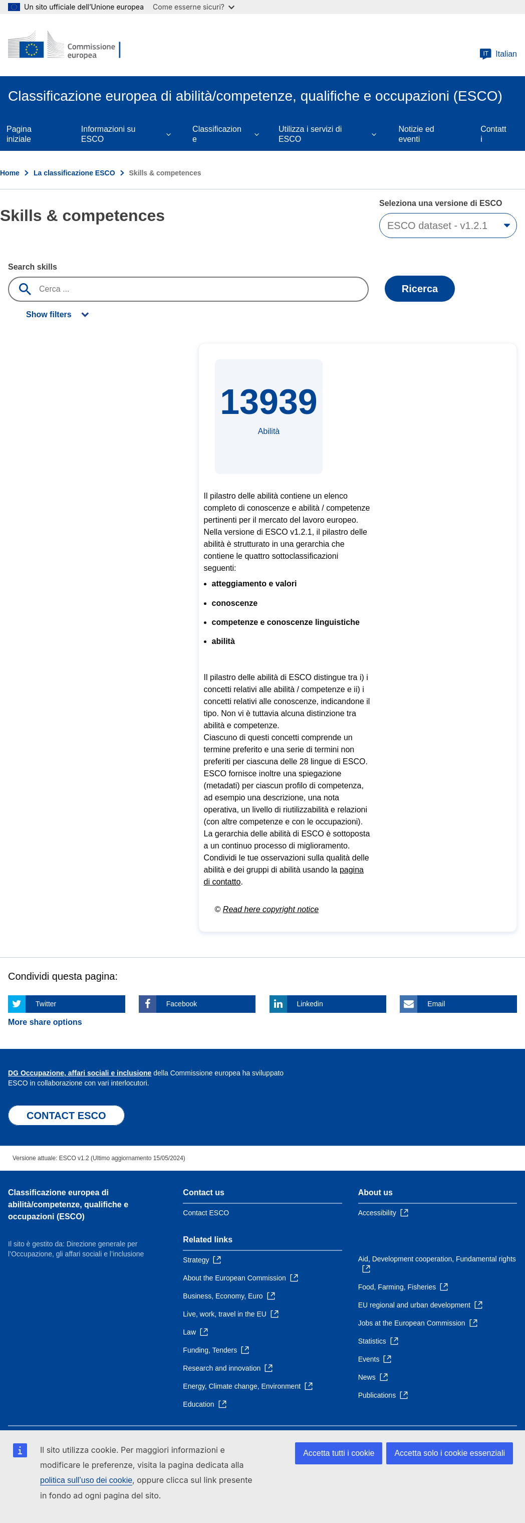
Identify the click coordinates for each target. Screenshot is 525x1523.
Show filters (49, 314)
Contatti (493, 134)
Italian (498, 54)
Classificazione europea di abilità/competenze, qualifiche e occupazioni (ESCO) (68, 1204)
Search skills (32, 267)
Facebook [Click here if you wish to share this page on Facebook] (181, 1004)
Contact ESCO (206, 1213)
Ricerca (420, 288)
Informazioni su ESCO (108, 134)
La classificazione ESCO (74, 173)
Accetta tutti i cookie (338, 1453)
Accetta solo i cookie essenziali (449, 1453)
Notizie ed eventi (416, 134)
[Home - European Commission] (68, 45)
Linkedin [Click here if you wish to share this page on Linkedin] (310, 1004)
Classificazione (216, 134)
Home (10, 173)
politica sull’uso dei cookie (86, 1480)
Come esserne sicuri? (193, 7)
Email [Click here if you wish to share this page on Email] (436, 1004)
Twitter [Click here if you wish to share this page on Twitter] (46, 1004)
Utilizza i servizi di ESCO (310, 134)
